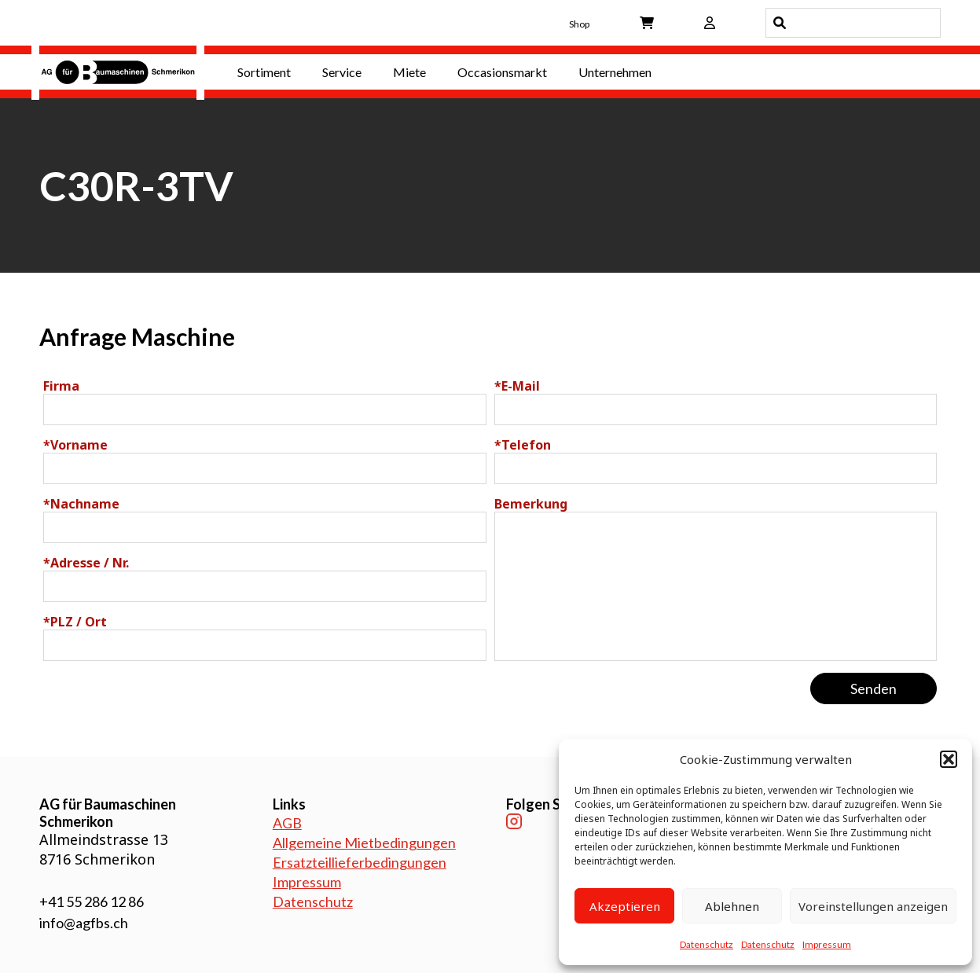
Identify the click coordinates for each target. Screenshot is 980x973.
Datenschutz (706, 944)
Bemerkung (530, 504)
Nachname (81, 504)
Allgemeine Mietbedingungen (364, 842)
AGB (287, 823)
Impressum (826, 944)
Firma (61, 386)
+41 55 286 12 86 (91, 901)
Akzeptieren (624, 906)
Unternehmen (614, 71)
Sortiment (264, 71)
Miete (409, 71)
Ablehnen (732, 906)
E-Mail (517, 386)
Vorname (75, 445)
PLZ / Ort (75, 622)
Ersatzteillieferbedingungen (359, 862)
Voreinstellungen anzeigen (873, 906)
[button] (948, 759)
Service (342, 71)
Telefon (522, 445)
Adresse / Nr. (86, 563)
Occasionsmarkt (502, 71)
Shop (579, 24)
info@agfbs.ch (83, 922)
